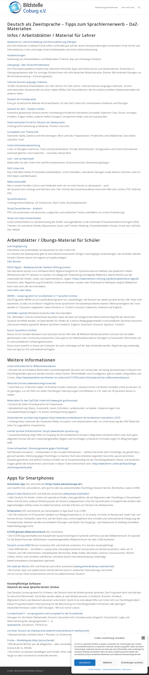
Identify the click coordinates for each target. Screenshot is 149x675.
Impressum (126, 669)
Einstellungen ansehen (132, 662)
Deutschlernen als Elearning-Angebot (28, 417)
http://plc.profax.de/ (43, 640)
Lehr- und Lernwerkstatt (20, 158)
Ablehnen (107, 662)
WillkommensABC (16, 181)
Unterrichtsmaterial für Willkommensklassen (31, 366)
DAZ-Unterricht (15, 168)
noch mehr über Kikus (19, 290)
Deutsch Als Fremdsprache (21, 99)
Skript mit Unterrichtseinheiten (24, 218)
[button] (143, 637)
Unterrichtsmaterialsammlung (23, 145)
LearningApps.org (17, 246)
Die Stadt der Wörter (18, 566)
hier (53, 313)
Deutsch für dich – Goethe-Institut (25, 109)
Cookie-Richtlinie (94, 669)
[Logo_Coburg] (31, 7)
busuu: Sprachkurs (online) (21, 330)
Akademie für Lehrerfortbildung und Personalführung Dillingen (42, 41)
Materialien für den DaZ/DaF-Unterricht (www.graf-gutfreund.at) (42, 400)
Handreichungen (16, 55)
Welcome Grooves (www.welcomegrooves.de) (31, 383)
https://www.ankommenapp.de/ (64, 484)
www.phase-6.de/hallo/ (76, 493)
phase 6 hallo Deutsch (19, 493)
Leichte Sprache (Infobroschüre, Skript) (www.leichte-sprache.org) (43, 431)
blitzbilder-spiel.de (17, 313)
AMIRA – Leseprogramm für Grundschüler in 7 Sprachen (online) (42, 295)
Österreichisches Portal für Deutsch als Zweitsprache (36, 122)
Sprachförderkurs (17, 199)
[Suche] (139, 7)
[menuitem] (106, 7)
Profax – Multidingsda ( (19, 640)
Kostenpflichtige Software (24, 583)
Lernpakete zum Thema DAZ (23, 131)
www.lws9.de (14, 624)
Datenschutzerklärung (112, 669)
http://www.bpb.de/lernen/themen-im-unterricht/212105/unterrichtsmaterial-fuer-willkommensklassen (73, 377)
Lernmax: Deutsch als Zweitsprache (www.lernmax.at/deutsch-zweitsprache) (48, 630)
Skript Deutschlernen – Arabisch (24, 208)
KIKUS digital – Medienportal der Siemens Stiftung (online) (39, 267)
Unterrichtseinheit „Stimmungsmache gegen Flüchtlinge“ (38, 448)
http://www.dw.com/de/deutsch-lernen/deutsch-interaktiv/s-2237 (85, 417)
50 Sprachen (14, 510)
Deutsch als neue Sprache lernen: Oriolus (33, 587)
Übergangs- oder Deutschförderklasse (28, 64)
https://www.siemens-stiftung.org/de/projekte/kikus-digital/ (105, 278)
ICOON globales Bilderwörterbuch (26, 531)
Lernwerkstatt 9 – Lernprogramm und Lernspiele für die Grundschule (45, 613)
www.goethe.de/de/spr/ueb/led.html (94, 566)
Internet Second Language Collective (27, 82)
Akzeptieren (85, 662)
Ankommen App (16, 484)
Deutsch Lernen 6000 (18, 545)
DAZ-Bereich (14, 261)
